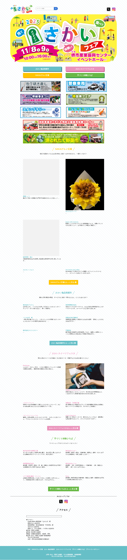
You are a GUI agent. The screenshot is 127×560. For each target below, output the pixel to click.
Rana (67, 476)
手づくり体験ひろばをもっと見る (63, 489)
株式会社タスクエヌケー (30, 330)
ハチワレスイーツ (28, 403)
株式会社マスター (71, 451)
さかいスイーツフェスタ (85, 69)
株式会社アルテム (28, 305)
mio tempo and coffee (73, 269)
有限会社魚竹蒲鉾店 (72, 317)
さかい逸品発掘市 (42, 69)
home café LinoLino (72, 222)
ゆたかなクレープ (71, 211)
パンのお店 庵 (27, 317)
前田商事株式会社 (71, 305)
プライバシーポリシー (92, 549)
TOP (29, 549)
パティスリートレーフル (30, 415)
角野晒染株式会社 (28, 463)
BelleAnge (26, 365)
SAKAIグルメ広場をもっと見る (64, 282)
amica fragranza (71, 415)
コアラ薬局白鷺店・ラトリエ (32, 476)
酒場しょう (26, 196)
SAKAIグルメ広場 (42, 75)
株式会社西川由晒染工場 (30, 451)
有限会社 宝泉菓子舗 (72, 403)
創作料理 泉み (27, 257)
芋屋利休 (68, 330)
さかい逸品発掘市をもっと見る (63, 343)
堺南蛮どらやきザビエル (73, 390)
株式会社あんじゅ (71, 463)
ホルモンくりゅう (28, 270)
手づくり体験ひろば (84, 75)
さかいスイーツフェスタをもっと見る (63, 428)
